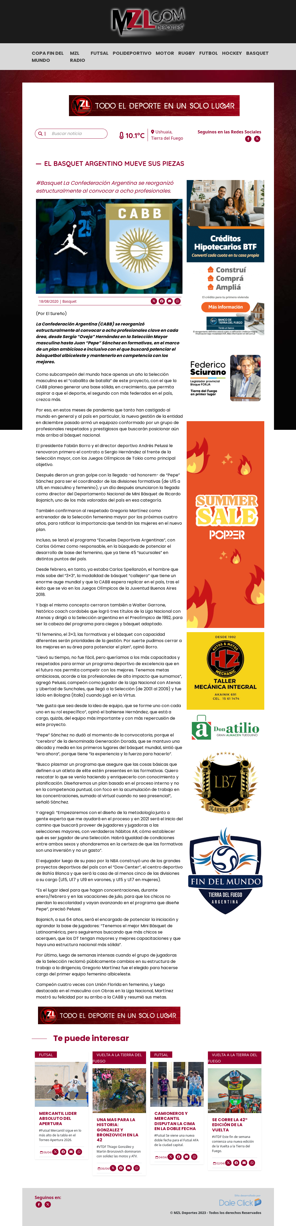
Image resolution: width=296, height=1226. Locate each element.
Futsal (100, 53)
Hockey (232, 53)
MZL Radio (77, 56)
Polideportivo (132, 53)
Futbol (208, 53)
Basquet (257, 53)
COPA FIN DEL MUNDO (48, 56)
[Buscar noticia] (78, 134)
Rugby (186, 53)
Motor (165, 53)
